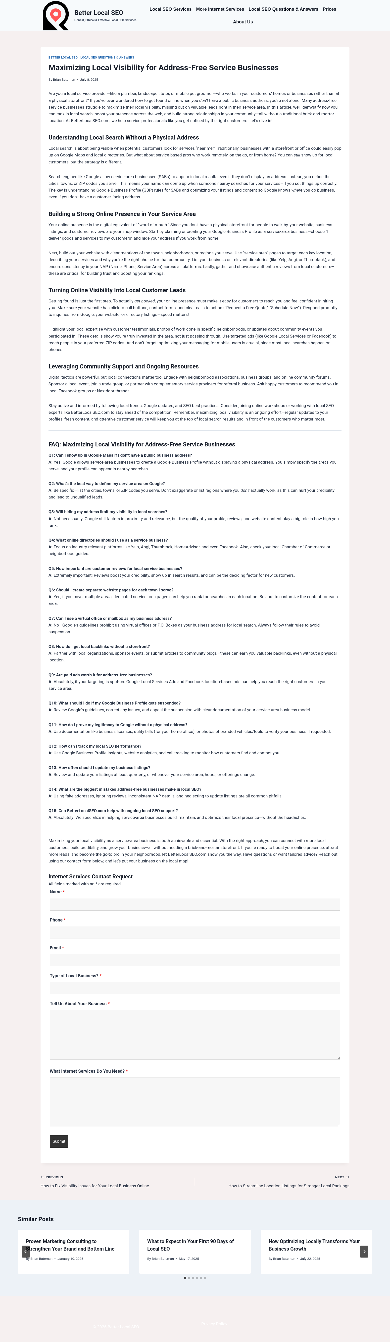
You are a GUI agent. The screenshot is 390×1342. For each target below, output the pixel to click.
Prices (329, 9)
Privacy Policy (214, 1323)
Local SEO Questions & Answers (283, 9)
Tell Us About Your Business (80, 1003)
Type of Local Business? (76, 975)
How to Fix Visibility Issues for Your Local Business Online (116, 1181)
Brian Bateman (64, 79)
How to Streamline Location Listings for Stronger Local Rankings (274, 1181)
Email (57, 947)
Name (57, 891)
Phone (58, 919)
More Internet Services (220, 9)
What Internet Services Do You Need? (89, 1071)
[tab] (185, 1278)
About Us (243, 21)
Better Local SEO (63, 57)
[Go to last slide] (26, 1252)
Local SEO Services (170, 9)
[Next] (364, 1252)
